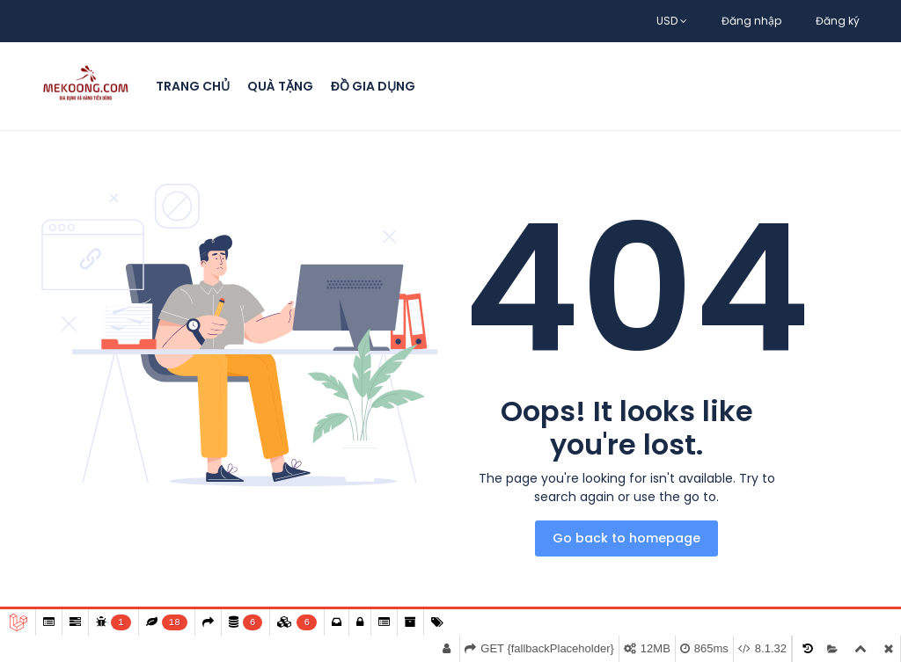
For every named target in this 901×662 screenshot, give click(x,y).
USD (671, 20)
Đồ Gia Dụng (373, 86)
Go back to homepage (626, 538)
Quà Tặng (280, 86)
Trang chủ (193, 86)
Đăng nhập (751, 20)
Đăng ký (838, 20)
